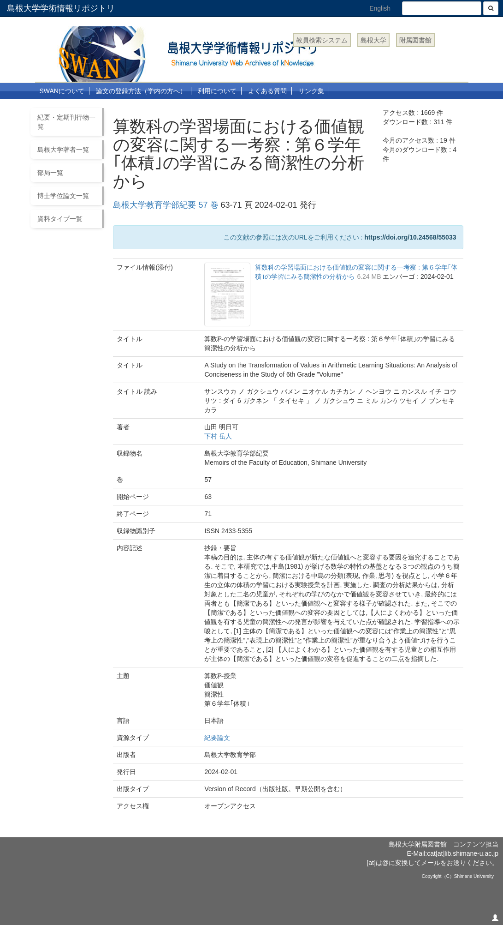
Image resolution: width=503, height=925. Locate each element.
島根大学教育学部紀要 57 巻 (165, 205)
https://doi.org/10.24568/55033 (410, 237)
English (380, 8)
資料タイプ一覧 (60, 218)
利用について (217, 91)
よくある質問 (267, 91)
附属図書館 (415, 40)
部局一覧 (50, 172)
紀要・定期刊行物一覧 (66, 122)
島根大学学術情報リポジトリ (61, 8)
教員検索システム (322, 40)
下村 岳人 (218, 436)
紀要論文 (217, 737)
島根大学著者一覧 (63, 149)
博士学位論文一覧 (63, 195)
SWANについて (62, 91)
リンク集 (311, 91)
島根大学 (373, 40)
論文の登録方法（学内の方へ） (141, 91)
